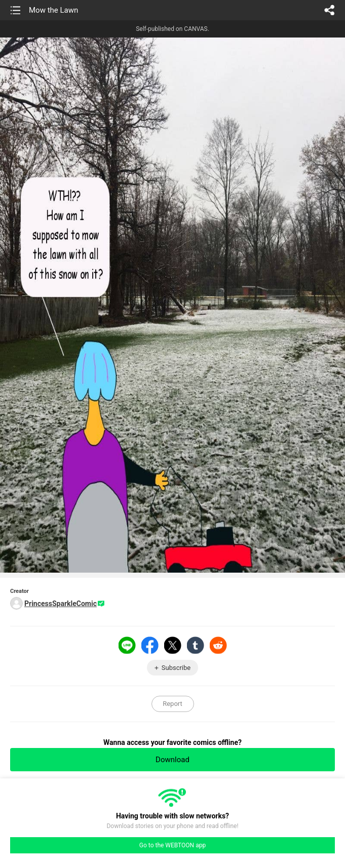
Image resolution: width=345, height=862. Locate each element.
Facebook (150, 645)
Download (172, 759)
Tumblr (195, 645)
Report (172, 703)
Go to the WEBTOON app (172, 845)
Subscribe (176, 667)
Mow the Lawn (53, 10)
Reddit (218, 645)
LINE (127, 645)
